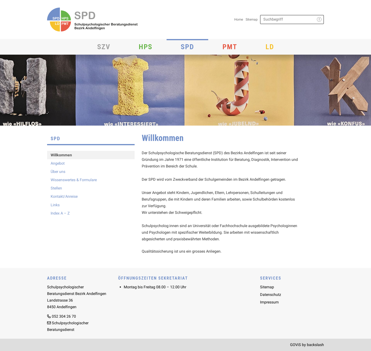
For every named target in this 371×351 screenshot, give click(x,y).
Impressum (269, 302)
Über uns (58, 171)
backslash (315, 344)
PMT (229, 47)
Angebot (58, 163)
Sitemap (252, 19)
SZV (103, 47)
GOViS (295, 344)
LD (269, 47)
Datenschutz (270, 294)
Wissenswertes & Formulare (74, 180)
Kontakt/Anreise (64, 196)
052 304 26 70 (64, 316)
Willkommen (61, 155)
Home (238, 19)
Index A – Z (60, 213)
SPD (187, 47)
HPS (145, 47)
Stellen (56, 188)
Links (55, 205)
